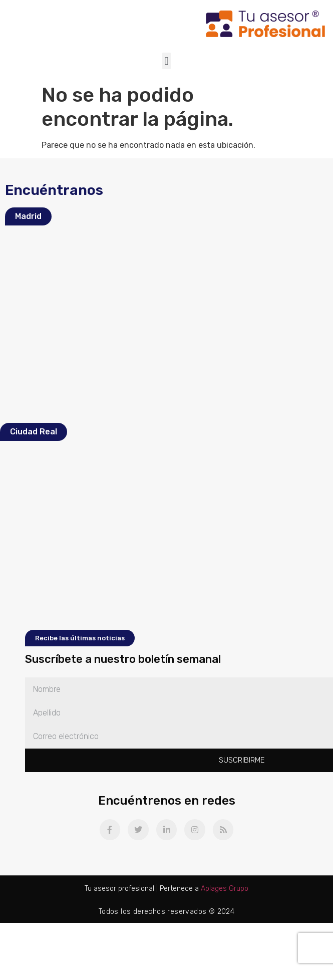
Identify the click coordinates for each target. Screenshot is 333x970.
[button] (166, 61)
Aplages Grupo (224, 888)
